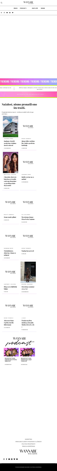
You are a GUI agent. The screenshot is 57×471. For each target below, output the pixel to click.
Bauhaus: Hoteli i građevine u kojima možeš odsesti (10, 143)
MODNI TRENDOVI (26, 138)
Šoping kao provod (28, 251)
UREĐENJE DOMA (8, 138)
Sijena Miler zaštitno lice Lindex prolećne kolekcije (28, 143)
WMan (43, 8)
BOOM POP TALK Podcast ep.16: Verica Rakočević (11, 360)
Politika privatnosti (28, 444)
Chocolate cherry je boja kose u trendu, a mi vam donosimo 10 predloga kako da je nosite (10, 181)
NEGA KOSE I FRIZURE (10, 174)
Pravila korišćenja (28, 446)
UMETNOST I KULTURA (10, 284)
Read (15, 8)
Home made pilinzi (10, 217)
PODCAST (23, 8)
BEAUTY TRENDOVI (9, 214)
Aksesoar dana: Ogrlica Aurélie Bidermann (9, 323)
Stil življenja (26, 214)
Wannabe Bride (8, 248)
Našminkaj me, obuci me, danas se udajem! (10, 253)
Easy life (35, 8)
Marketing (28, 439)
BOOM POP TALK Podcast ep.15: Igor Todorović (26, 360)
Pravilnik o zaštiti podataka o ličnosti (28, 441)
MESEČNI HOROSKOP (27, 284)
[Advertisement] (13, 381)
